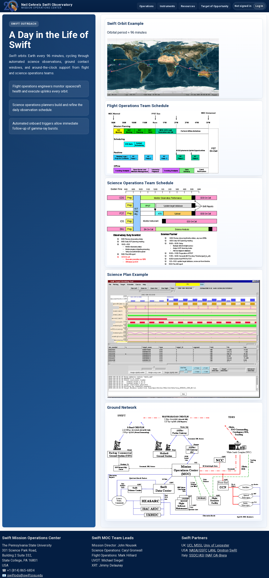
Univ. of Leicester (216, 545)
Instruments (167, 6)
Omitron (223, 550)
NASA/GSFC (198, 550)
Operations (146, 6)
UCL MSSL (195, 545)
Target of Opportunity (214, 6)
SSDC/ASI (196, 555)
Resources (188, 6)
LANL (212, 550)
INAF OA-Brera (216, 555)
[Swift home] (37, 6)
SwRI (233, 550)
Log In (259, 6)
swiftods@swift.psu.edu (25, 575)
